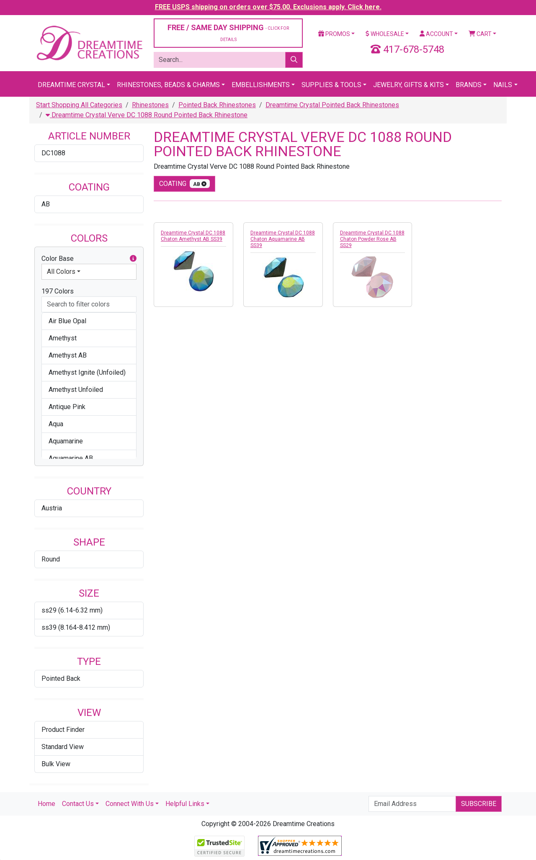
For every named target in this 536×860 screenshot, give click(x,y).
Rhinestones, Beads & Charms (168, 85)
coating (184, 183)
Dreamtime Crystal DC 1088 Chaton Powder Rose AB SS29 (372, 239)
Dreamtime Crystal (71, 85)
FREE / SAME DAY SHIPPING (228, 32)
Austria (51, 508)
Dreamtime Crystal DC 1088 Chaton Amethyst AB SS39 (193, 236)
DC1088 (53, 153)
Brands (469, 85)
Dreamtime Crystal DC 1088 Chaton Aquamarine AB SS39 (282, 239)
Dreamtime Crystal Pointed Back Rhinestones (332, 105)
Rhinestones (150, 105)
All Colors (61, 272)
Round (50, 559)
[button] (133, 259)
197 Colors (57, 291)
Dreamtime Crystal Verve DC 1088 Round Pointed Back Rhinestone (146, 115)
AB (45, 204)
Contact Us (78, 804)
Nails (502, 85)
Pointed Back (60, 678)
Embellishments (261, 85)
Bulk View (55, 764)
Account (436, 34)
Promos (334, 34)
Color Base (89, 259)
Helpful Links (184, 804)
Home (46, 804)
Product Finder (63, 730)
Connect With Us (130, 804)
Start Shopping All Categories (79, 105)
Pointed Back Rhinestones (217, 105)
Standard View (62, 747)
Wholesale (385, 34)
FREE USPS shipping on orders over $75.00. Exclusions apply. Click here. (268, 7)
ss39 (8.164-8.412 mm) (75, 627)
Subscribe (478, 804)
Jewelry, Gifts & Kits (408, 85)
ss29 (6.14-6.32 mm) (72, 610)
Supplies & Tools (331, 85)
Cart (480, 34)
